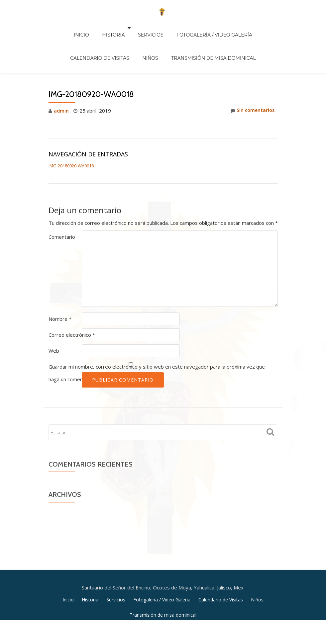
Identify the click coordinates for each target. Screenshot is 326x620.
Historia (82, 28)
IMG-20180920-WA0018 (71, 138)
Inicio (56, 28)
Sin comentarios (251, 82)
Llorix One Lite (140, 574)
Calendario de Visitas (247, 28)
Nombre (60, 291)
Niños (117, 37)
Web (54, 322)
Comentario (62, 209)
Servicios (116, 28)
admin (61, 82)
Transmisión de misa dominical (174, 37)
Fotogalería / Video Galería (173, 28)
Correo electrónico (72, 307)
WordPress (189, 574)
